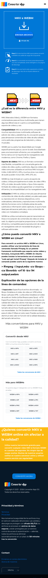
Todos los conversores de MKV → (29, 372)
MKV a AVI (14, 359)
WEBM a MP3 (33, 394)
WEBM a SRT (14, 411)
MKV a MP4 (15, 348)
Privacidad (6, 515)
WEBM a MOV (33, 405)
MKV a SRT (14, 354)
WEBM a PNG (14, 405)
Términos (5, 512)
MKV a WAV (33, 359)
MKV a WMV (14, 365)
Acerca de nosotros (9, 562)
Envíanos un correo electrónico (14, 559)
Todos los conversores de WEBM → (29, 418)
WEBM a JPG (33, 400)
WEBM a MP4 (15, 394)
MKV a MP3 (33, 348)
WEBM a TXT (33, 411)
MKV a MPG (33, 365)
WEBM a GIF (14, 400)
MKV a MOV (33, 354)
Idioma (11, 570)
